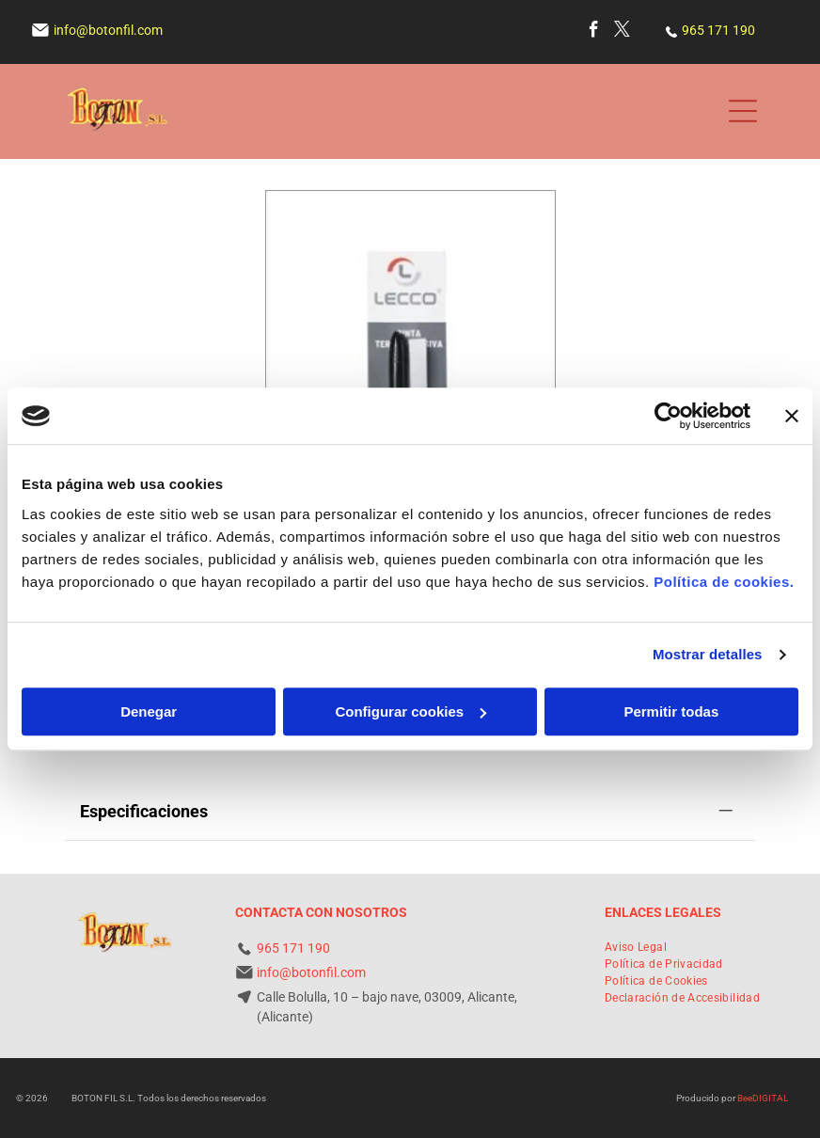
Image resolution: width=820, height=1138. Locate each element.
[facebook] (594, 32)
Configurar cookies (410, 711)
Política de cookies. (724, 582)
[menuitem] (636, 947)
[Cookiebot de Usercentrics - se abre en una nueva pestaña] (668, 416)
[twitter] (622, 32)
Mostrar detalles (708, 654)
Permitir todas (670, 711)
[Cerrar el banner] (791, 415)
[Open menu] (743, 111)
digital (770, 1098)
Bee (744, 1098)
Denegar (148, 711)
